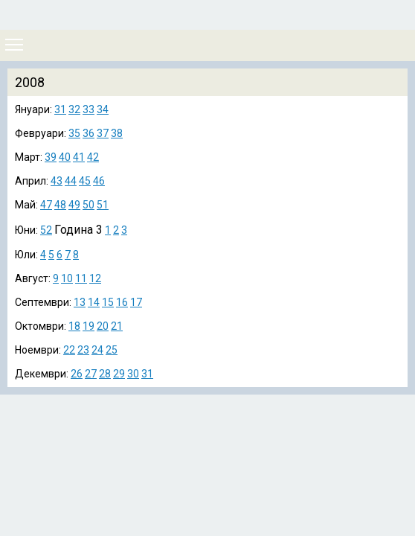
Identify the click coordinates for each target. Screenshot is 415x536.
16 (122, 302)
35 (74, 133)
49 (74, 205)
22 (69, 350)
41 (79, 157)
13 (80, 302)
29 (119, 374)
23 (83, 350)
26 (77, 374)
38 (117, 133)
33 (88, 109)
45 (85, 181)
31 (60, 109)
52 (46, 230)
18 (74, 326)
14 (94, 302)
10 (67, 278)
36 (88, 133)
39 (51, 157)
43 (56, 181)
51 (103, 205)
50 (88, 205)
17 (136, 302)
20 (103, 326)
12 (95, 278)
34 (103, 109)
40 (65, 157)
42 (93, 157)
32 (74, 109)
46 (99, 181)
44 (71, 181)
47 (46, 205)
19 (88, 326)
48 (60, 205)
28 (105, 374)
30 (133, 374)
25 (112, 350)
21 (117, 326)
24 (97, 350)
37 (103, 133)
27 (91, 374)
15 (108, 302)
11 (81, 278)
